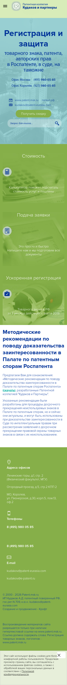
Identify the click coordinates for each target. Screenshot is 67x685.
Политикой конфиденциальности (19, 673)
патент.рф (48, 100)
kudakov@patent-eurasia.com (33, 105)
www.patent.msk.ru (26, 100)
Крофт (43, 609)
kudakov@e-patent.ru (21, 578)
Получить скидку (33, 114)
